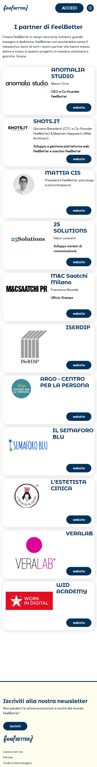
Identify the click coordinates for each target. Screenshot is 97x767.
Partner (8, 757)
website (79, 107)
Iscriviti (15, 726)
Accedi (69, 7)
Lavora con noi (13, 751)
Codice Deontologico (17, 763)
